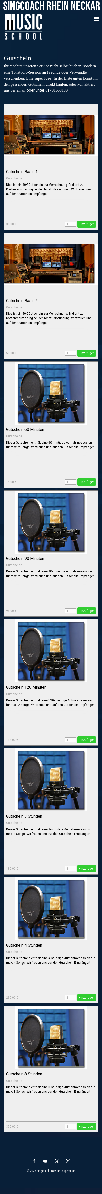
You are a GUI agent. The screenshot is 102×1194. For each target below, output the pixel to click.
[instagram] (68, 1161)
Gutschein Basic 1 (22, 171)
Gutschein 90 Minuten (25, 558)
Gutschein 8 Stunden (24, 1074)
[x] (56, 1161)
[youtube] (45, 1161)
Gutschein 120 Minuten (26, 687)
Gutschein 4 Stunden (24, 945)
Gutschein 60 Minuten (25, 429)
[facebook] (34, 1161)
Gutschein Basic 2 (22, 300)
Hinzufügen (87, 224)
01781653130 (56, 90)
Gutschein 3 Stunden (24, 816)
